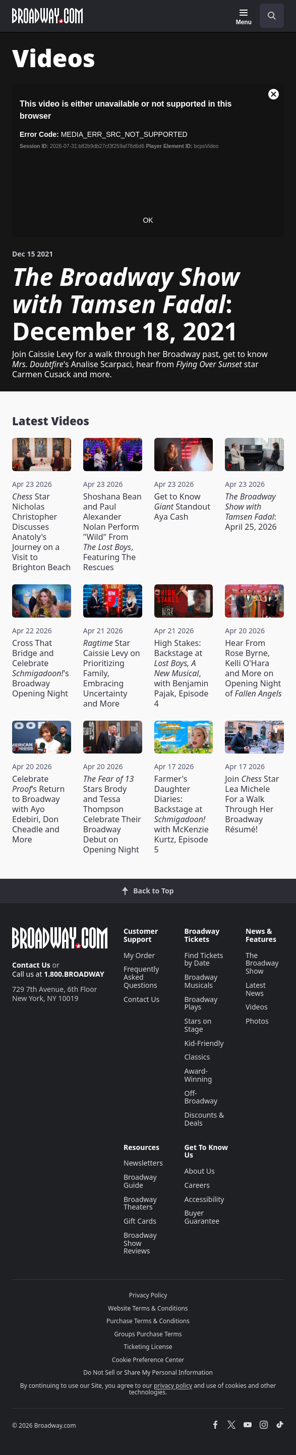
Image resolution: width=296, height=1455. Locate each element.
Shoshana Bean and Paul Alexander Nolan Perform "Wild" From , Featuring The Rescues (112, 532)
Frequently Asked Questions (141, 977)
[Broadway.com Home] (47, 15)
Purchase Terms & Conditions (148, 1321)
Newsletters (143, 1163)
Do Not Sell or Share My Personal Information (148, 1372)
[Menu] (244, 17)
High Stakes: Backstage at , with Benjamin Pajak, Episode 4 (181, 673)
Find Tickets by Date (203, 959)
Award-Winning (198, 1075)
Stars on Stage (197, 1025)
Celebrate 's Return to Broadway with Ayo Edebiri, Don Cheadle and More (38, 809)
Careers (196, 1185)
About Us (199, 1171)
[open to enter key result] (272, 16)
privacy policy (173, 1385)
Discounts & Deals (204, 1119)
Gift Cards (140, 1221)
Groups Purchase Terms (148, 1334)
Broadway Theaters (140, 1203)
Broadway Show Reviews (140, 1243)
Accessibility (204, 1199)
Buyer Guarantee (201, 1217)
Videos (257, 1007)
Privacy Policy (148, 1295)
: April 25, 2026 (250, 511)
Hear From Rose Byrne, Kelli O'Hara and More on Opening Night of (253, 668)
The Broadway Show (262, 963)
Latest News (256, 989)
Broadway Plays (200, 1003)
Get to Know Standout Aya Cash (182, 506)
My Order (139, 955)
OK (148, 220)
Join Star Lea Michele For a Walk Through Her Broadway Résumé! (252, 804)
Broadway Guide (140, 1181)
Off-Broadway (200, 1097)
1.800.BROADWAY (74, 974)
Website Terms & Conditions (148, 1308)
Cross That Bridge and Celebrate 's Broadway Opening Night (40, 668)
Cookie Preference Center (148, 1360)
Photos (257, 1021)
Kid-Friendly (203, 1043)
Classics (197, 1057)
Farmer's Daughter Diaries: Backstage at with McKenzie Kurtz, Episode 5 (181, 814)
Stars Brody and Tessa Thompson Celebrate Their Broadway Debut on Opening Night (112, 814)
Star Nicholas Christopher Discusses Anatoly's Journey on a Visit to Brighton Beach (41, 532)
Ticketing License (148, 1346)
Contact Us (31, 965)
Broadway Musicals (200, 981)
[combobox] (268, 16)
